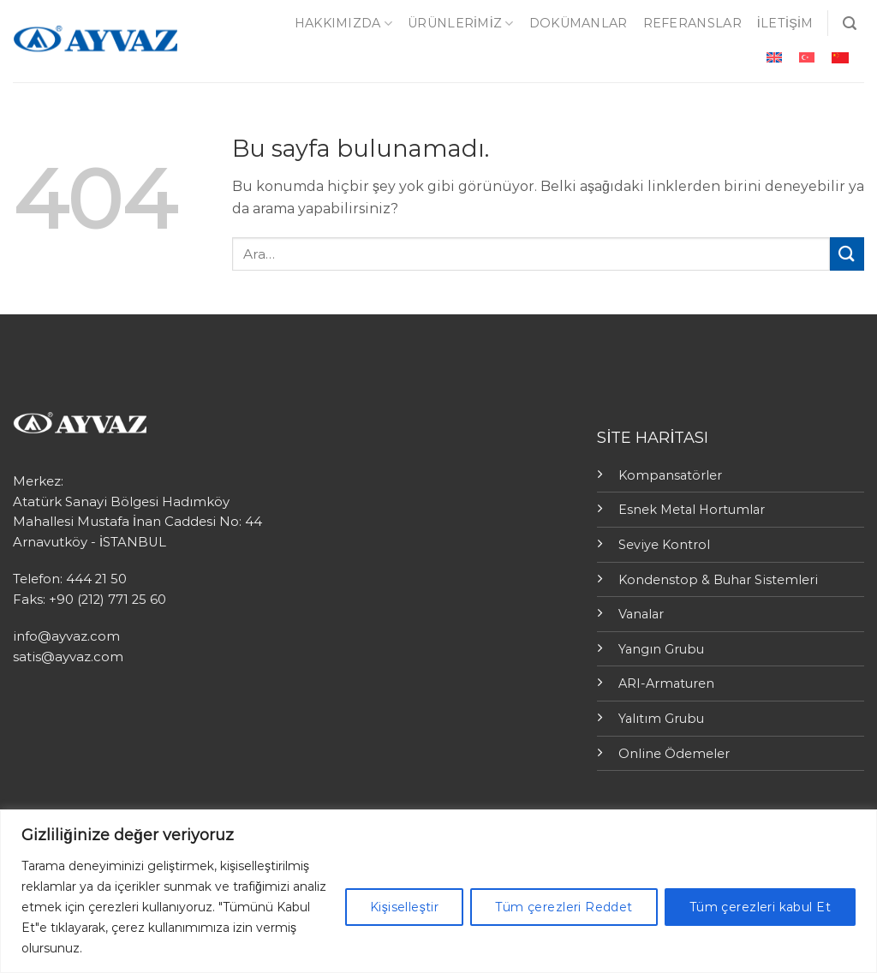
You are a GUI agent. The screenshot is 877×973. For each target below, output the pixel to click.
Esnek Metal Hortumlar (691, 509)
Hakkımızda (343, 23)
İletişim (785, 23)
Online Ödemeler (674, 753)
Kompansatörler (670, 475)
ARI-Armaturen (666, 683)
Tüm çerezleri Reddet (563, 907)
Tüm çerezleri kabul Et (760, 907)
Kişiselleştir (404, 907)
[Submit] (847, 254)
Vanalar (641, 614)
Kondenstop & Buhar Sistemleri (718, 580)
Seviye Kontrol (664, 544)
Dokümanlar (578, 23)
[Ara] (849, 23)
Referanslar (692, 23)
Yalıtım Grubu (661, 718)
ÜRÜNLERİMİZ (461, 23)
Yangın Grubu (661, 649)
